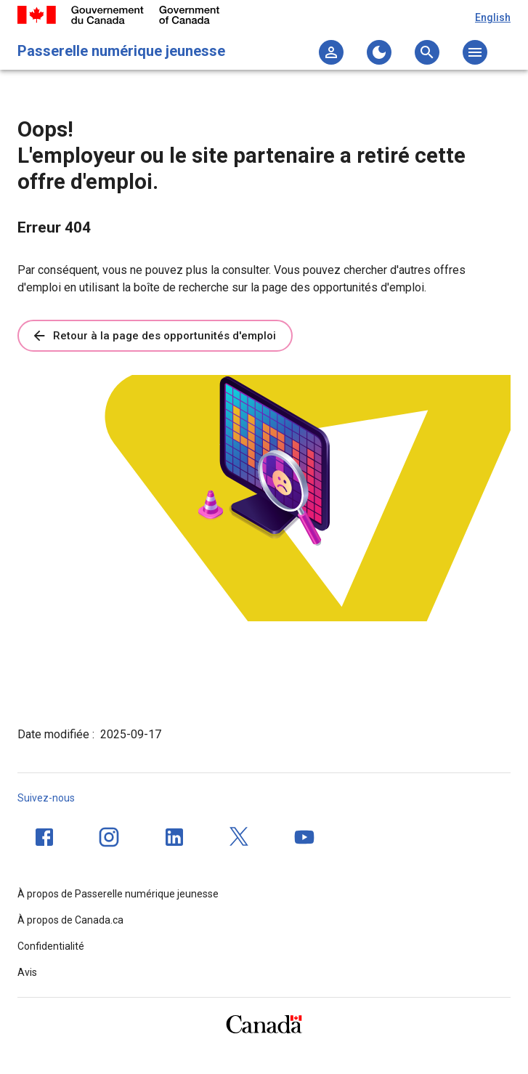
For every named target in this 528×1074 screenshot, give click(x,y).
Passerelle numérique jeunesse (121, 51)
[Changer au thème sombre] (379, 52)
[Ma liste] (331, 52)
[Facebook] (44, 837)
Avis (27, 972)
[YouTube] (304, 837)
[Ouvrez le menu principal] (475, 52)
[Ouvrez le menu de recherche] (427, 52)
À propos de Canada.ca (70, 920)
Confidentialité (50, 946)
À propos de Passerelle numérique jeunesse (118, 894)
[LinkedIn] (174, 837)
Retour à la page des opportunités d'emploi (153, 336)
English (493, 17)
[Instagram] (109, 837)
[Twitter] (239, 837)
